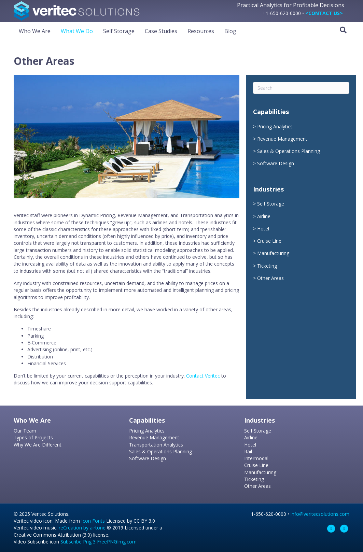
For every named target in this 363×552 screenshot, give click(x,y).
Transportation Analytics (156, 444)
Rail (248, 451)
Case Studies (161, 31)
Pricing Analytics (275, 126)
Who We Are (35, 31)
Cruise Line (269, 241)
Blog (230, 31)
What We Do (77, 31)
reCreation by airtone (82, 527)
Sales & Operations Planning (288, 151)
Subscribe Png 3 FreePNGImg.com (98, 541)
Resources (200, 31)
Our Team (25, 430)
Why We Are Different (37, 444)
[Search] (343, 30)
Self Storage (119, 31)
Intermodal (256, 458)
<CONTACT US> (324, 13)
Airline (263, 216)
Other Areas (270, 278)
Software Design (275, 163)
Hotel (263, 228)
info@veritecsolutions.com (320, 514)
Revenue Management (282, 139)
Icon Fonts (93, 521)
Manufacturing (273, 253)
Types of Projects (33, 437)
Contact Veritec (203, 375)
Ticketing (267, 266)
